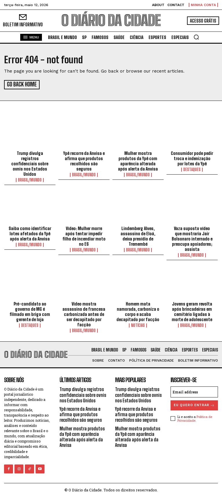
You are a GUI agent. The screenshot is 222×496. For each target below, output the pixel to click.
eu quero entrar (194, 404)
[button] (196, 37)
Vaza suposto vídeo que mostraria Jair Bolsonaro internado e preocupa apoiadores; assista (192, 238)
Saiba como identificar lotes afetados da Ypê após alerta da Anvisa (30, 232)
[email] (194, 391)
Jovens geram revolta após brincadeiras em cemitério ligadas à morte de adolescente (192, 310)
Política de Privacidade (194, 418)
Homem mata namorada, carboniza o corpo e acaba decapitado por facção (137, 310)
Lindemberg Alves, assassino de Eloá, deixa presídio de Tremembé (138, 235)
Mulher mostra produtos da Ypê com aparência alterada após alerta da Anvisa (138, 160)
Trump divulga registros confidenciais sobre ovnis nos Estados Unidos (29, 163)
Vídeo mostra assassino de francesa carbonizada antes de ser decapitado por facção (83, 313)
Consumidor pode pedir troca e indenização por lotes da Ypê (192, 157)
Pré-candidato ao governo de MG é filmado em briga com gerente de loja (30, 310)
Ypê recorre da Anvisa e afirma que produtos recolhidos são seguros (84, 160)
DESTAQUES (192, 169)
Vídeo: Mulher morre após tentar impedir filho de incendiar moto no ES (84, 235)
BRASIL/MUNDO (30, 179)
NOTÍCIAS (138, 325)
